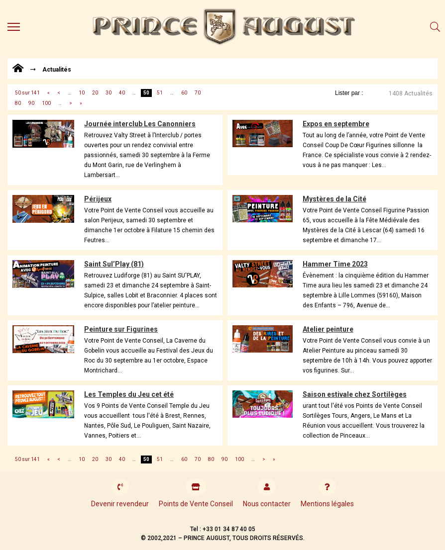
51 (160, 92)
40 (122, 92)
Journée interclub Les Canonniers (140, 124)
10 (82, 92)
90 (31, 103)
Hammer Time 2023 (335, 264)
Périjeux (97, 199)
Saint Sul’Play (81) (114, 264)
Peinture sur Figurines (121, 329)
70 (198, 92)
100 (46, 103)
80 (18, 103)
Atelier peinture (328, 329)
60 (184, 92)
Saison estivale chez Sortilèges (355, 394)
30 (108, 92)
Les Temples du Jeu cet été (129, 394)
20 (95, 92)
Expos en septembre (336, 124)
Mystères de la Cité (334, 199)
